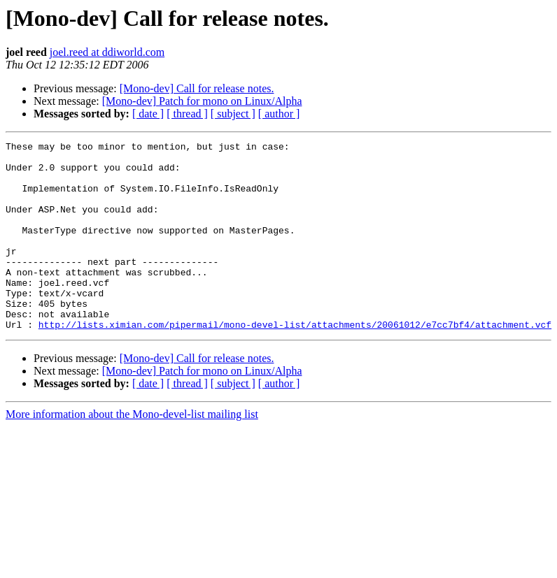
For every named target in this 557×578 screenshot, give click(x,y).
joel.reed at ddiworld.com (107, 52)
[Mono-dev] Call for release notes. (197, 88)
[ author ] (279, 114)
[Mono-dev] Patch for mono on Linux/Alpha (202, 101)
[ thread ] (187, 114)
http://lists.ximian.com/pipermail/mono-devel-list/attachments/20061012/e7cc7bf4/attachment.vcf (294, 362)
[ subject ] (233, 114)
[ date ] (148, 114)
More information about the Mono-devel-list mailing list (132, 452)
